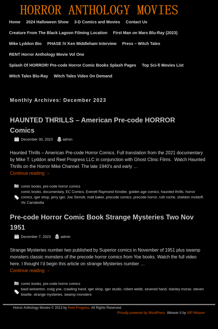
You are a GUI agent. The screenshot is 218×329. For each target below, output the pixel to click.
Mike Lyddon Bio (25, 43)
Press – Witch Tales (141, 43)
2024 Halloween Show (47, 22)
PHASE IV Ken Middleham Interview (82, 43)
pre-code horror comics (61, 186)
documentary (53, 192)
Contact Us (136, 22)
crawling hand (75, 289)
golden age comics (144, 192)
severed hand (156, 289)
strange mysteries (47, 294)
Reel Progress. (79, 308)
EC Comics (75, 192)
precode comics (118, 197)
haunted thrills (172, 192)
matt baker (95, 197)
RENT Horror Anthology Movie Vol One (46, 54)
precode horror (145, 197)
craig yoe (54, 289)
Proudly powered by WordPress (141, 313)
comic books (31, 186)
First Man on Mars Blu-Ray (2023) (145, 32)
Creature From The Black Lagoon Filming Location (58, 32)
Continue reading (30, 173)
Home (14, 22)
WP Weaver (196, 313)
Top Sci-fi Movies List (163, 65)
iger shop (41, 197)
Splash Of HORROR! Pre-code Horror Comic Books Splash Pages (72, 65)
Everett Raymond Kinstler (106, 192)
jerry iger (58, 197)
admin (68, 139)
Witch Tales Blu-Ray (28, 76)
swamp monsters (77, 294)
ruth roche (167, 197)
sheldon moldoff (190, 197)
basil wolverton (33, 289)
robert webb (132, 289)
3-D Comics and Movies (97, 22)
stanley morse (180, 289)
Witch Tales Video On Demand (83, 76)
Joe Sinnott (76, 197)
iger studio (113, 289)
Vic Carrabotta (32, 202)
